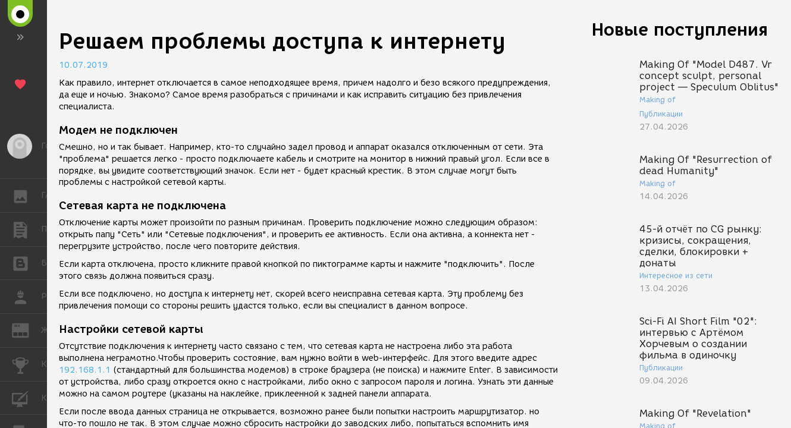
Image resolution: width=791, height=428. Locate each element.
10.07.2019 (83, 65)
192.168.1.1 (85, 370)
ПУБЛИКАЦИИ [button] (26, 229)
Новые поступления (680, 29)
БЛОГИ (26, 262)
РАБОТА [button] (26, 296)
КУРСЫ (26, 397)
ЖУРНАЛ (26, 329)
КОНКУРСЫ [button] (26, 364)
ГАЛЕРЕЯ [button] (26, 195)
